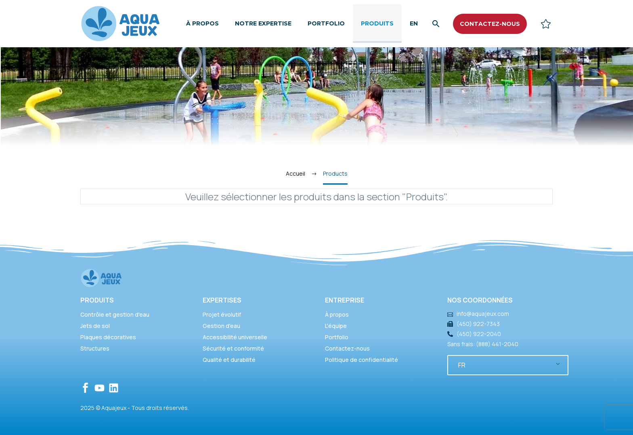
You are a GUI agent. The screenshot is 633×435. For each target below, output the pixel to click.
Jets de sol (95, 326)
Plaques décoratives (108, 337)
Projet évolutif (222, 314)
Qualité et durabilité (229, 360)
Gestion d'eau (221, 326)
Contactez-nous (347, 348)
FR (461, 365)
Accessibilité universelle (235, 337)
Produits (377, 23)
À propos (202, 23)
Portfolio (326, 23)
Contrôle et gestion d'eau (114, 314)
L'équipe (336, 326)
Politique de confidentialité (361, 360)
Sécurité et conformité (233, 348)
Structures (94, 348)
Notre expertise (263, 23)
